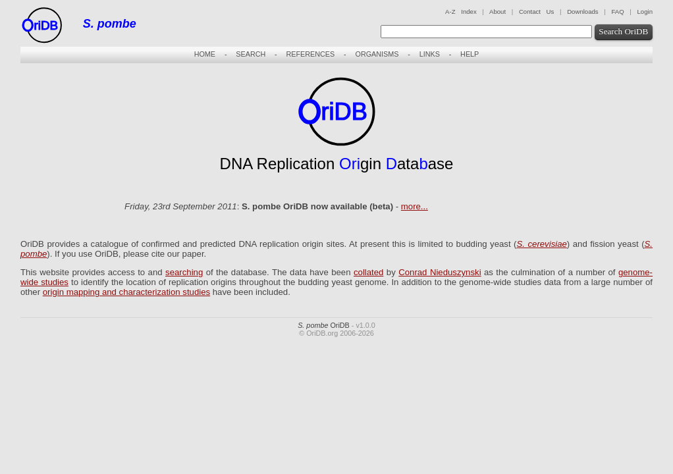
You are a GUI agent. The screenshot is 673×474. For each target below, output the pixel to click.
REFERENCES (310, 54)
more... (414, 206)
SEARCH (250, 54)
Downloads (582, 11)
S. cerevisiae (541, 244)
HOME (204, 54)
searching (184, 272)
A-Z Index (461, 11)
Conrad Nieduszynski (439, 272)
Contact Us (536, 11)
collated (368, 272)
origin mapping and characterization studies (126, 292)
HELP (469, 54)
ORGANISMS (376, 54)
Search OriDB (623, 31)
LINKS (429, 54)
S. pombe (109, 23)
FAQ (617, 11)
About (497, 11)
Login (645, 11)
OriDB (324, 325)
